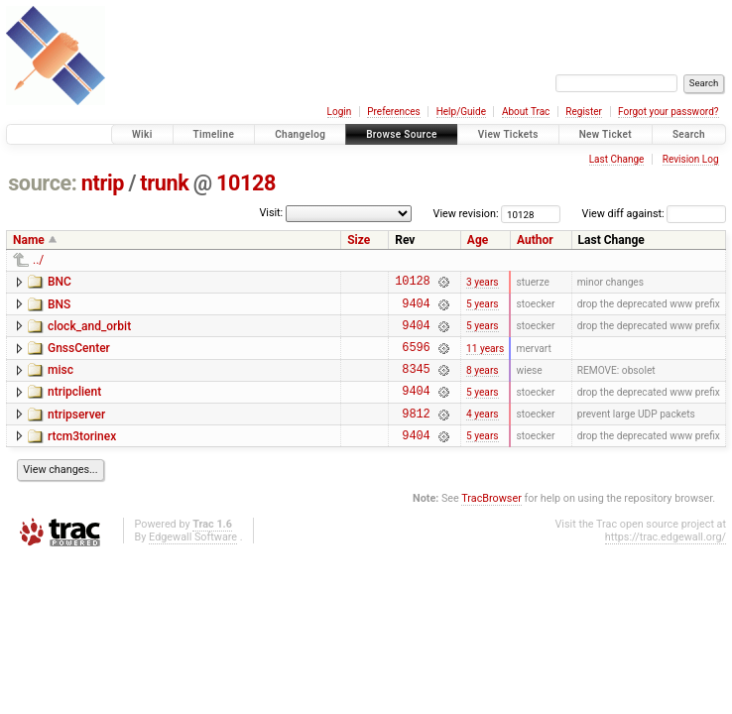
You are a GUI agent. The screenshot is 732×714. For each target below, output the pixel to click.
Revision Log (691, 159)
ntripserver (76, 432)
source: (42, 183)
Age (477, 240)
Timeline (214, 134)
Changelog (300, 134)
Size (358, 240)
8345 (415, 383)
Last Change (617, 159)
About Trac (525, 111)
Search (688, 134)
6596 (415, 358)
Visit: (271, 212)
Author (535, 240)
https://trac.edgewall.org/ (665, 560)
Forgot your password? (668, 111)
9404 (415, 308)
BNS (59, 307)
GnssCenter (79, 357)
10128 (246, 183)
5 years (482, 308)
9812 (415, 433)
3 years (482, 283)
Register (583, 111)
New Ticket (605, 134)
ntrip (102, 183)
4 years (482, 433)
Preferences (393, 111)
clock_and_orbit (89, 332)
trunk (164, 183)
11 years (485, 358)
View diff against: (654, 213)
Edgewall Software (193, 560)
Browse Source (401, 134)
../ (38, 260)
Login (339, 111)
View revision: (466, 213)
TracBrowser (491, 522)
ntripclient (74, 407)
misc (60, 382)
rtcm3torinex (82, 457)
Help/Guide (461, 111)
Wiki (142, 134)
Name (29, 240)
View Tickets (508, 134)
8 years (482, 383)
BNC (59, 282)
